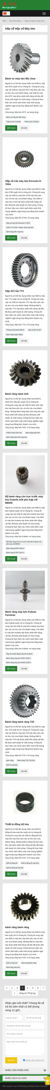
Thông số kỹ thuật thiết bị (15, 330)
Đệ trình (11, 1060)
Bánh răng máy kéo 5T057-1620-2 (18, 658)
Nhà (4, 21)
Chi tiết (24, 128)
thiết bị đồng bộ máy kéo (30, 863)
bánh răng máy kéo (13, 967)
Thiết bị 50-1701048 (13, 122)
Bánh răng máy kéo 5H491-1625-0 (18, 662)
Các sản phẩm (15, 21)
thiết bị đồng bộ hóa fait (14, 868)
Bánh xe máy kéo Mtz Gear (16, 117)
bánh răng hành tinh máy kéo (16, 437)
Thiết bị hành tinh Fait (14, 433)
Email (11, 127)
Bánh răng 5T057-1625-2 (15, 553)
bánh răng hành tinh (33, 433)
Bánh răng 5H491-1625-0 (15, 548)
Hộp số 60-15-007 (34, 330)
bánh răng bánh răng (28, 963)
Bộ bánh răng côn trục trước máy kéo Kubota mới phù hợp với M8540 (23, 543)
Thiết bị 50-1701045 (32, 122)
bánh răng (9, 760)
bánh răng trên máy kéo (14, 232)
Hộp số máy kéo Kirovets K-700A (18, 223)
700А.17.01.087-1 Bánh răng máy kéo (19, 227)
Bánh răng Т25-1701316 (26, 760)
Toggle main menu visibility (44, 12)
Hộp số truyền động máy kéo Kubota (19, 654)
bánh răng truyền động (14, 335)
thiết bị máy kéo (12, 765)
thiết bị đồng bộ (11, 863)
